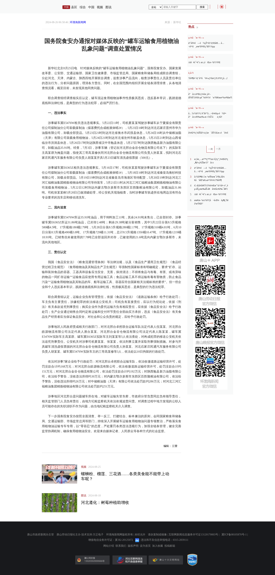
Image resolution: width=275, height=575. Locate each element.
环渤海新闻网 (78, 22)
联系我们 (121, 546)
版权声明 (133, 546)
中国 (91, 7)
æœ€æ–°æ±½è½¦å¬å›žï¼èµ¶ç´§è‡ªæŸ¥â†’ (211, 202)
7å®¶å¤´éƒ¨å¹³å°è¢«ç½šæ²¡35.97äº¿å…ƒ (208, 78)
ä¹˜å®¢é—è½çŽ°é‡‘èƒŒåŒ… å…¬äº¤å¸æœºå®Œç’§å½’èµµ (206, 45)
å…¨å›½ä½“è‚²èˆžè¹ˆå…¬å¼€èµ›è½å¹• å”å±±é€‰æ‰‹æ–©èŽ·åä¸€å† (207, 115)
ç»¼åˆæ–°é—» (196, 37)
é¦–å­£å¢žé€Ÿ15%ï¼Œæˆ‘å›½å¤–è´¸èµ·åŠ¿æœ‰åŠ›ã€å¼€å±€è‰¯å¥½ (211, 187)
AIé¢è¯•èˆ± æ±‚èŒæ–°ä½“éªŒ (204, 62)
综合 (83, 7)
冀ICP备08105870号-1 (234, 534)
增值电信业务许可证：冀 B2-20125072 (110, 539)
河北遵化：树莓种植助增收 (105, 502)
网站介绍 (108, 546)
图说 (108, 7)
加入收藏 (157, 546)
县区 (74, 7)
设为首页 (145, 546)
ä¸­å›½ (191, 73)
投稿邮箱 (169, 546)
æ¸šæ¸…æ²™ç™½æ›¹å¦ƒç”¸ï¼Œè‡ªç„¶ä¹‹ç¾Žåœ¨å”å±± (211, 161)
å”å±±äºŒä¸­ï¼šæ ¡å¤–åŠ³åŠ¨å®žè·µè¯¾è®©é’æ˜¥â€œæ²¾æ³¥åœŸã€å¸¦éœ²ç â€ (210, 96)
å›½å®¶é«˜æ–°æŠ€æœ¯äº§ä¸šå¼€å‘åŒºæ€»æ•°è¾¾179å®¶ (209, 178)
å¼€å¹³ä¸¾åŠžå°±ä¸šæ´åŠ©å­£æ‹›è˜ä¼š (208, 132)
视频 (100, 7)
